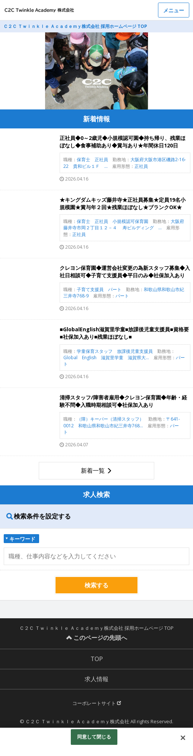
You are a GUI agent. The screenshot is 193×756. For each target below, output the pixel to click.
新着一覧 (93, 470)
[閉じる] (183, 738)
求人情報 (96, 679)
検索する (96, 585)
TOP (97, 659)
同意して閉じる (94, 736)
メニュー (173, 10)
